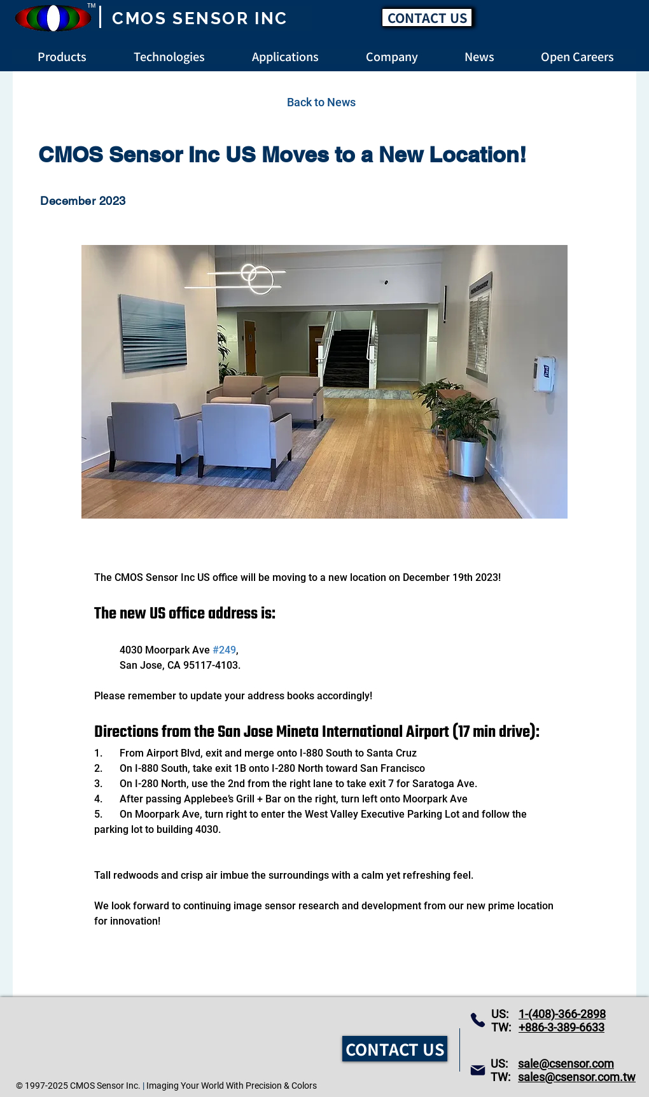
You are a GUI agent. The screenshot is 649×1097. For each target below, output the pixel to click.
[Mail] (478, 1070)
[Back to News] (321, 102)
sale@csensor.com (566, 1063)
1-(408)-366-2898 (562, 1014)
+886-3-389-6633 (561, 1027)
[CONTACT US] (427, 17)
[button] (577, 56)
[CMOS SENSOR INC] (201, 18)
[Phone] (478, 1020)
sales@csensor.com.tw (577, 1077)
